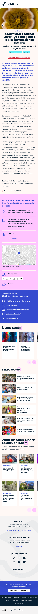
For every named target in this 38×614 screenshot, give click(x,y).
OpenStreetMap (28, 264)
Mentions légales (6, 597)
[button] (19, 253)
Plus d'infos (12, 239)
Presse (8, 600)
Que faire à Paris (16, 610)
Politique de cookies (26, 600)
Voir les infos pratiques (19, 58)
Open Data (15, 600)
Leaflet (19, 264)
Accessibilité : (25, 597)
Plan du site (19, 603)
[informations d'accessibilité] (12, 278)
